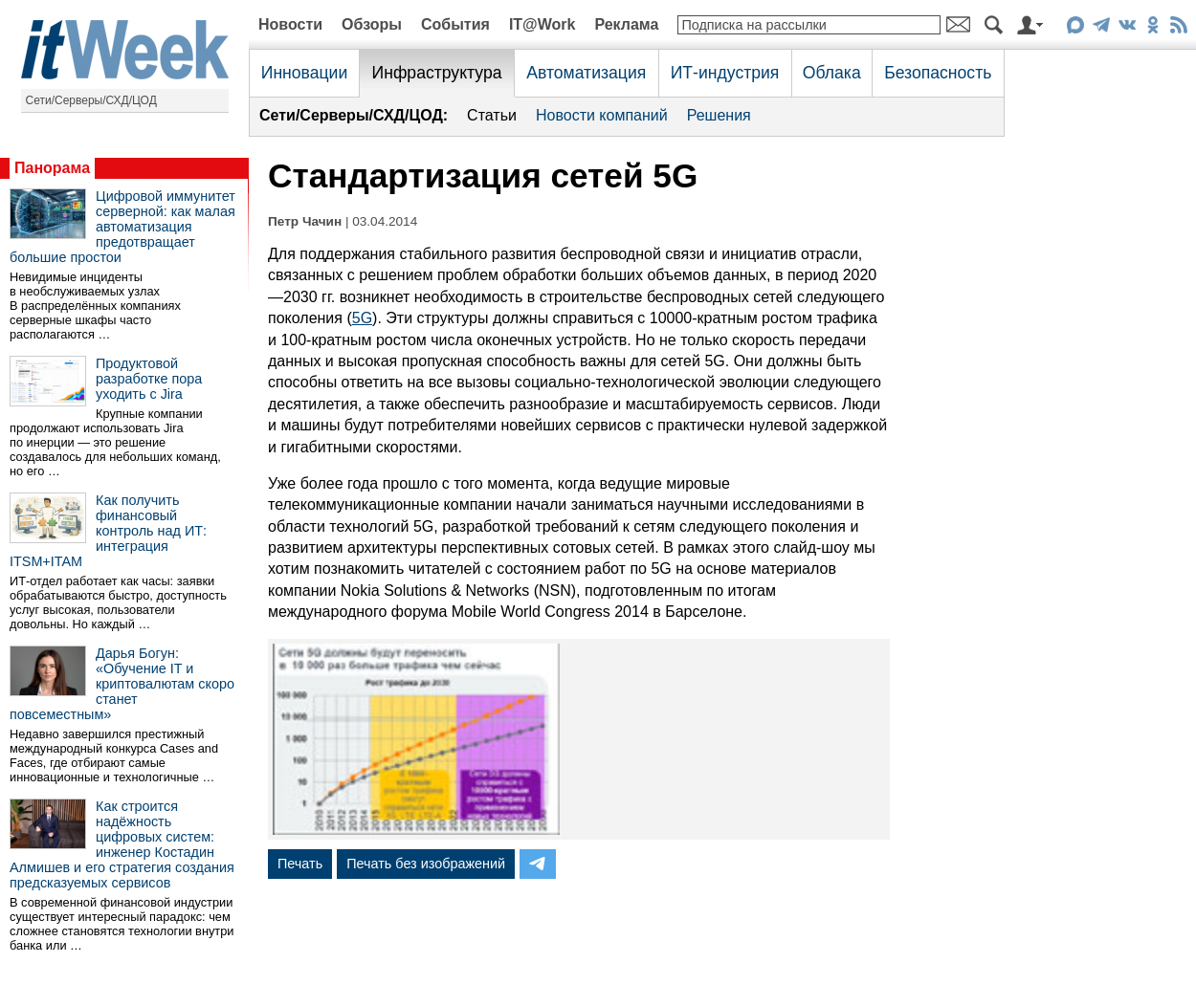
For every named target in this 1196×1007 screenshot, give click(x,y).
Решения (719, 115)
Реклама (626, 24)
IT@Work (542, 24)
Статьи (492, 115)
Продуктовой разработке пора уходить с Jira (149, 379)
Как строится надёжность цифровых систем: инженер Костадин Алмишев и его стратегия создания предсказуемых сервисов (122, 844)
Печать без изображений (425, 863)
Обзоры (372, 24)
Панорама (52, 168)
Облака (832, 72)
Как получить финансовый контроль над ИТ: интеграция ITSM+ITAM (108, 531)
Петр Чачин (305, 221)
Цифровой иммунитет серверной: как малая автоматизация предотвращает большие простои (122, 226)
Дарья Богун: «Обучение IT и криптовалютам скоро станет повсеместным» (122, 684)
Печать (299, 863)
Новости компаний (602, 115)
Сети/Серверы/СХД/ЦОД (91, 100)
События (455, 24)
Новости (290, 24)
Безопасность (937, 72)
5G (362, 318)
